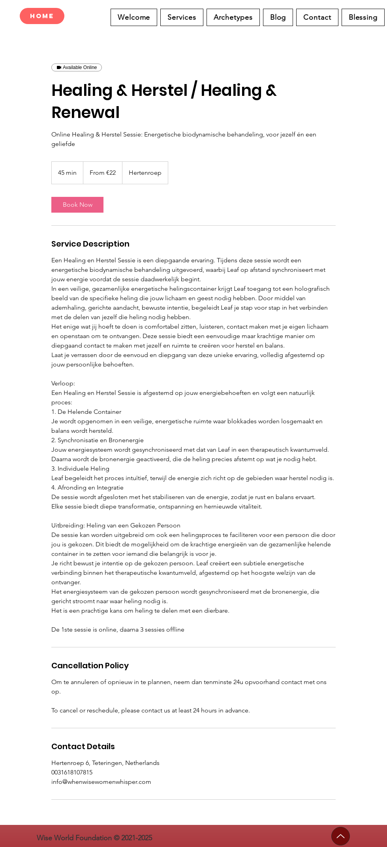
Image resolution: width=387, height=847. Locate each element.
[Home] (42, 16)
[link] (77, 205)
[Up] (340, 836)
